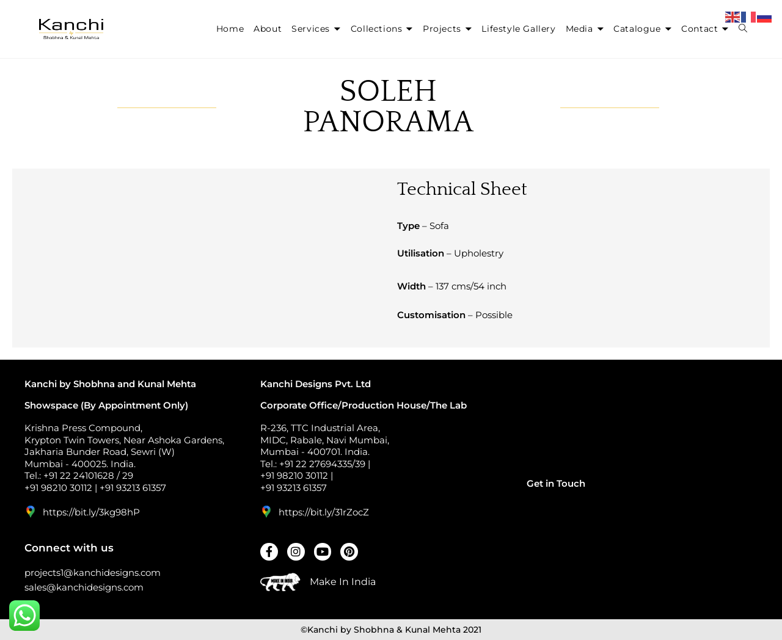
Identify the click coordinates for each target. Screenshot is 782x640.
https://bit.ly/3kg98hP (91, 512)
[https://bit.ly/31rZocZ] (266, 512)
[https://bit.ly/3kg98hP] (30, 512)
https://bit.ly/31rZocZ (324, 512)
